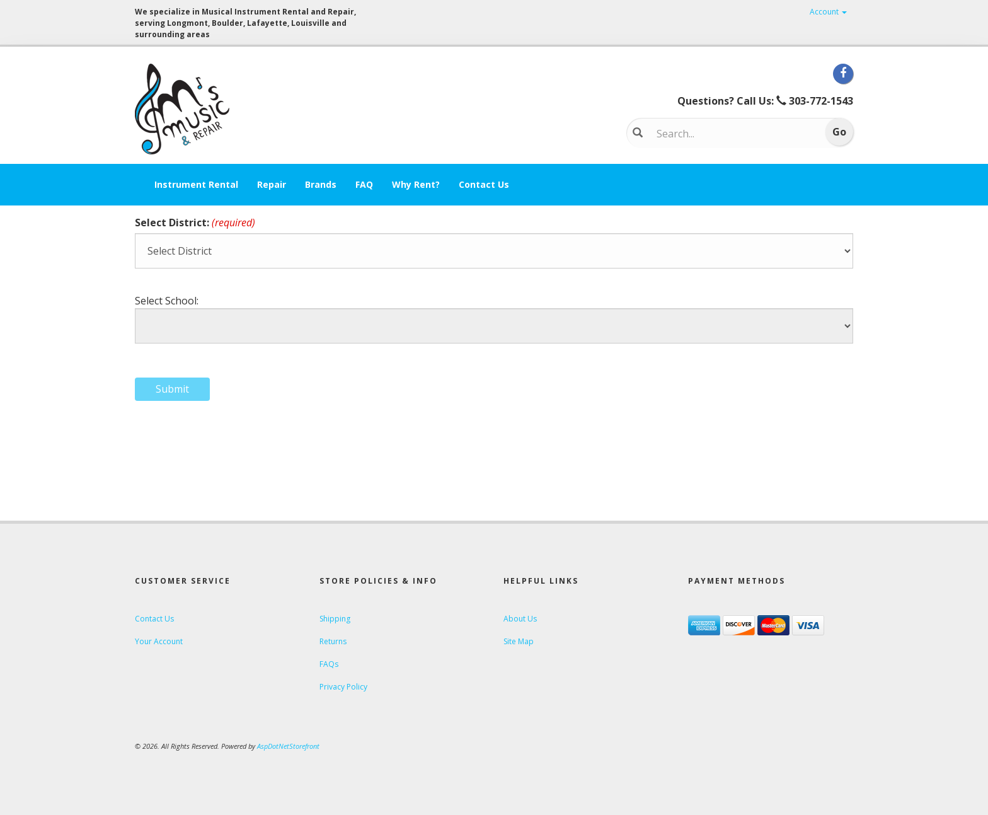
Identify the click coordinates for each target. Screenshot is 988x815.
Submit (172, 389)
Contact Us (484, 184)
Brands (320, 184)
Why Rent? (416, 184)
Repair (271, 184)
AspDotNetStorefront (288, 746)
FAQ (364, 184)
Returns (333, 641)
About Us (520, 618)
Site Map (518, 641)
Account (828, 11)
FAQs (328, 664)
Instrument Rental (196, 184)
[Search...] (730, 133)
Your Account (159, 641)
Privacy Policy (343, 686)
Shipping (334, 618)
